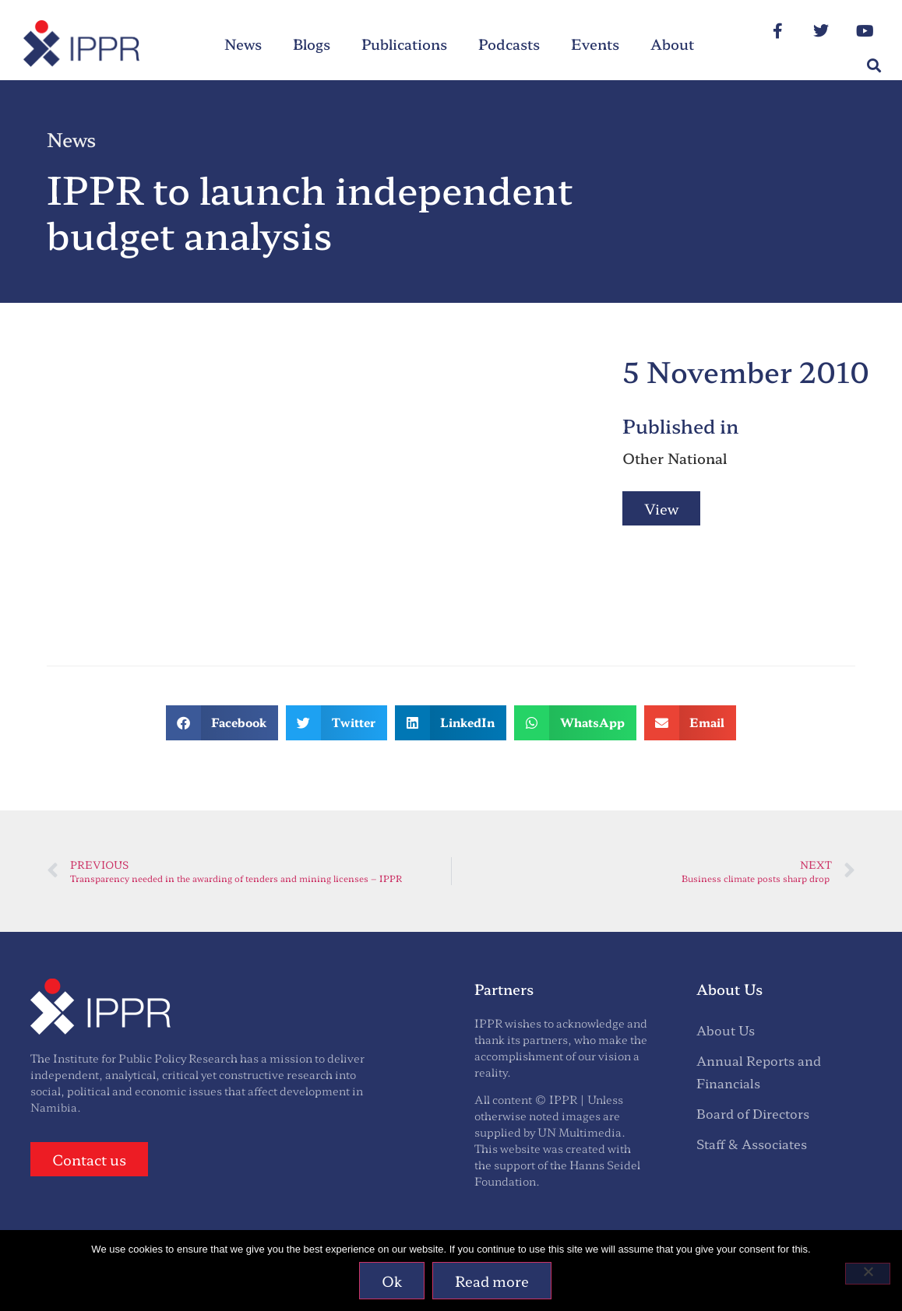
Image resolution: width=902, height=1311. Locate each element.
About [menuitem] (672, 43)
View (661, 508)
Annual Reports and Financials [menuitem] (758, 1071)
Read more (492, 1281)
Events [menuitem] (595, 43)
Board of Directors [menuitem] (752, 1113)
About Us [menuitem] (725, 1030)
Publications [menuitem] (404, 43)
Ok (392, 1281)
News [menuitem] (243, 43)
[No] (867, 1274)
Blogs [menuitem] (311, 43)
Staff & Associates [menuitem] (751, 1143)
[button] (873, 66)
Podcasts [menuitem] (509, 43)
